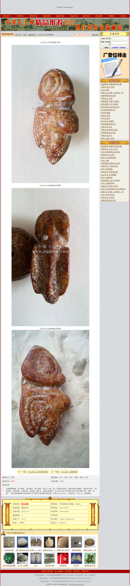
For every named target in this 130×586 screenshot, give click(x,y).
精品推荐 (99, 16)
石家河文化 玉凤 (107, 87)
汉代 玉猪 (105, 90)
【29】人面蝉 (22, 565)
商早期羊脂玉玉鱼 (108, 133)
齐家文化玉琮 (106, 127)
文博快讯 (20, 16)
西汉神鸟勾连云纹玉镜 (110, 107)
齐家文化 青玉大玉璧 (109, 186)
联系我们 (76, 571)
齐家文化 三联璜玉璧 (109, 166)
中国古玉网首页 (47, 571)
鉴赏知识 (86, 16)
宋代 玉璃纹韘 (107, 169)
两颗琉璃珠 (76, 550)
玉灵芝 (76, 565)
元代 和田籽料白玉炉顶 (110, 152)
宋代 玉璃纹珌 (107, 178)
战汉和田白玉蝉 (22, 550)
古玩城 (123, 16)
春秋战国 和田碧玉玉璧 (110, 163)
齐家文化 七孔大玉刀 (109, 149)
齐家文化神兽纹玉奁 (109, 130)
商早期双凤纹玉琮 (108, 124)
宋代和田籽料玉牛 (108, 110)
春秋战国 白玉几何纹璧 (110, 180)
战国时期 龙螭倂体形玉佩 (111, 84)
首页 (25, 35)
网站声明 (85, 571)
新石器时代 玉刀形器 (109, 104)
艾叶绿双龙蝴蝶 (9, 565)
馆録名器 (74, 16)
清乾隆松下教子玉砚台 (110, 101)
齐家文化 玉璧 (107, 98)
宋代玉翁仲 (105, 118)
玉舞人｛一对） (36, 550)
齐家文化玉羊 (106, 135)
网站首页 (6, 16)
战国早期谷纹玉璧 (108, 96)
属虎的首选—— (49, 550)
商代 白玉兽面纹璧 (108, 158)
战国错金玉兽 (90, 565)
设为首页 (68, 571)
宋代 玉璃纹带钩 (107, 183)
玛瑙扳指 (63, 565)
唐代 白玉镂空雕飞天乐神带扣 (113, 189)
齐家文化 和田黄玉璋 (109, 172)
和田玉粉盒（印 (90, 550)
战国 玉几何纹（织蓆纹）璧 (112, 93)
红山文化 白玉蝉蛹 (108, 175)
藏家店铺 (60, 16)
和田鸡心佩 (9, 550)
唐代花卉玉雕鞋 (107, 121)
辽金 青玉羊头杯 (107, 195)
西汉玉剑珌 (105, 116)
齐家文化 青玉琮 (107, 198)
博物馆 (111, 16)
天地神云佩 (49, 565)
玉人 (36, 565)
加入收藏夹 (59, 571)
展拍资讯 (33, 16)
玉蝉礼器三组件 (63, 550)
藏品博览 (47, 16)
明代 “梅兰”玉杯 (107, 138)
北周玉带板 (105, 113)
